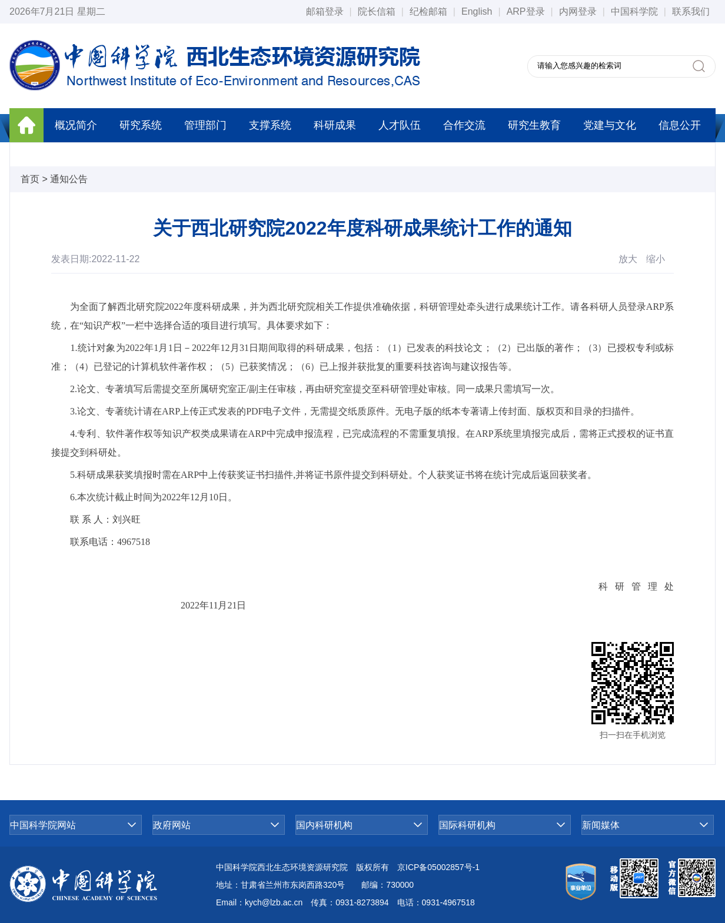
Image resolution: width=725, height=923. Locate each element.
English (476, 11)
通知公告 (69, 179)
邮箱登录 (325, 11)
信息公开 (680, 125)
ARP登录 (526, 11)
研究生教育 (534, 125)
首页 (30, 179)
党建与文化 (609, 125)
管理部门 (205, 125)
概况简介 (76, 125)
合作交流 (464, 125)
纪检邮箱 (428, 11)
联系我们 (691, 11)
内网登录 (578, 11)
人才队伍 (399, 125)
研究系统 (140, 125)
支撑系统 (270, 125)
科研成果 (335, 125)
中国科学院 (634, 11)
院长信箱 (376, 11)
